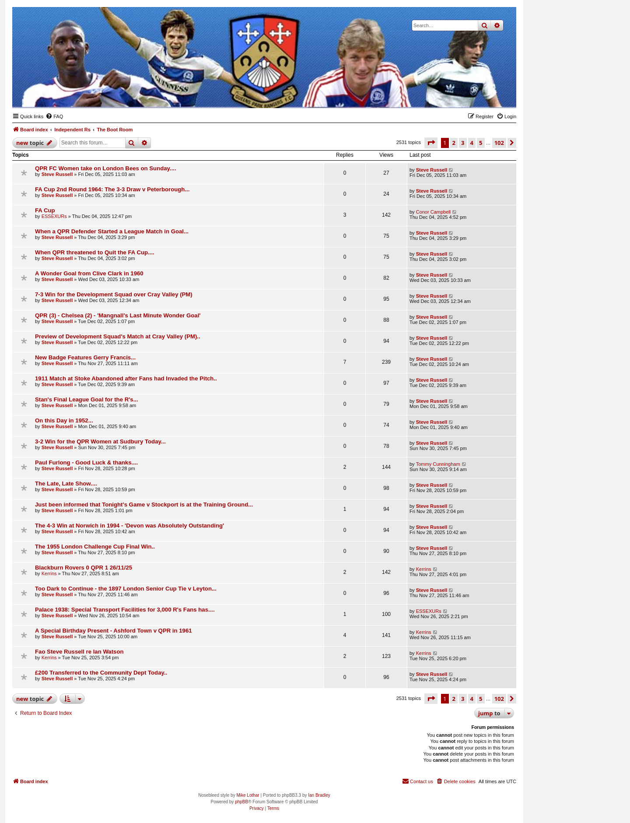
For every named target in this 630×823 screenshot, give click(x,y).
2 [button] (453, 143)
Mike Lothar (247, 795)
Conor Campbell (433, 212)
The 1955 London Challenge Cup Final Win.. (95, 546)
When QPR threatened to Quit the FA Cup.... (94, 252)
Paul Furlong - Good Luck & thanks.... (86, 462)
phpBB (241, 801)
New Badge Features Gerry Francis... (85, 357)
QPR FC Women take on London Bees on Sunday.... (105, 168)
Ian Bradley (319, 795)
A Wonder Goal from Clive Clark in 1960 (89, 273)
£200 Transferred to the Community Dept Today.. (101, 672)
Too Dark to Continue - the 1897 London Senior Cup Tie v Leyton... (126, 588)
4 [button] (471, 143)
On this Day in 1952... (64, 420)
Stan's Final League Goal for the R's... (86, 399)
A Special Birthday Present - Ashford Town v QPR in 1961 (113, 630)
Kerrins (49, 573)
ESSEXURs (54, 216)
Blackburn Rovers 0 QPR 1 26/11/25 (83, 567)
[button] (431, 142)
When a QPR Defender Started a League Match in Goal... (112, 231)
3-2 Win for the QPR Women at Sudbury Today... (100, 441)
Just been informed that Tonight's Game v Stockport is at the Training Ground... (144, 504)
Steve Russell (57, 174)
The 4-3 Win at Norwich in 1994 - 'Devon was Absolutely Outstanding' (129, 525)
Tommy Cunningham (438, 464)
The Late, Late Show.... (66, 483)
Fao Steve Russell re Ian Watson (79, 651)
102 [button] (499, 143)
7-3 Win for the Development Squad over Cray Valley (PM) (113, 294)
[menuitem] (54, 116)
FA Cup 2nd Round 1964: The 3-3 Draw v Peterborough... (112, 189)
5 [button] (480, 143)
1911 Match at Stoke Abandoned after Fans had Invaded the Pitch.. (126, 378)
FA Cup (45, 210)
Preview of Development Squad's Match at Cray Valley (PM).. (117, 336)
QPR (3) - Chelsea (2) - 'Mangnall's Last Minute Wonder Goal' (117, 315)
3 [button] (462, 143)
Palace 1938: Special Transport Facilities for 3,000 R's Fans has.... (125, 609)
